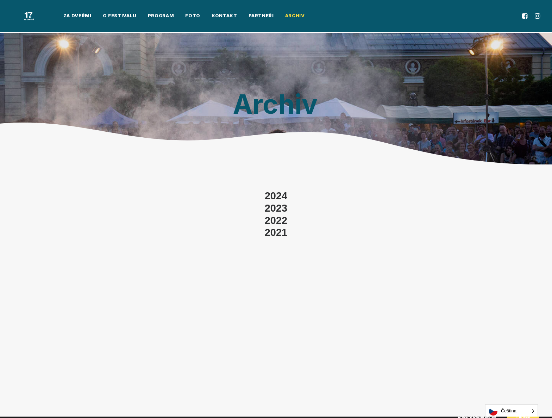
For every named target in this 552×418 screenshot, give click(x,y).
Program (141, 16)
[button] (526, 16)
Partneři (241, 16)
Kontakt (205, 16)
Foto (173, 16)
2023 (276, 208)
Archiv (275, 16)
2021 (276, 232)
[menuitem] (58, 16)
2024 (276, 195)
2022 (276, 220)
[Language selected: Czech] (511, 411)
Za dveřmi (58, 16)
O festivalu (100, 16)
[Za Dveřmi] (19, 17)
